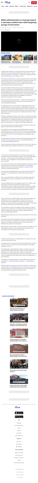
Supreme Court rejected (13, 76)
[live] (34, 2)
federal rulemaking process (13, 139)
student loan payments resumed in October (16, 265)
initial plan (14, 116)
